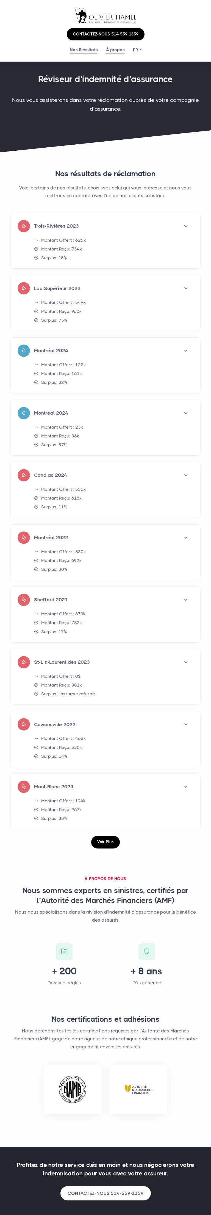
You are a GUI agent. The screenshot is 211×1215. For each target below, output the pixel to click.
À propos (115, 49)
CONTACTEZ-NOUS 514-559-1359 (105, 34)
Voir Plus (105, 841)
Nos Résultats (84, 49)
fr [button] (135, 50)
